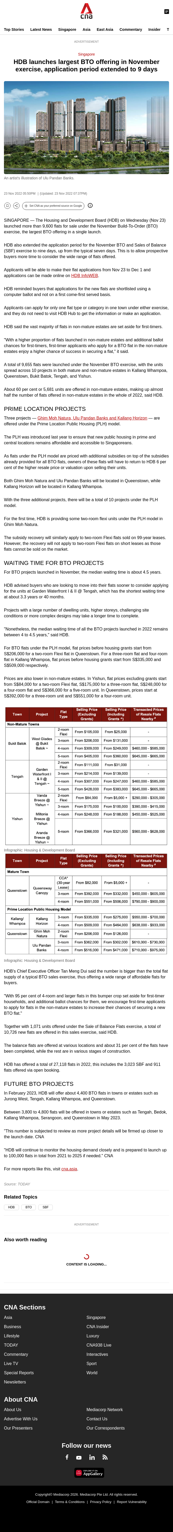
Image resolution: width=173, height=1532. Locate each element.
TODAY (11, 1345)
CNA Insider (97, 1326)
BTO (29, 1207)
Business (12, 1326)
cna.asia (69, 1169)
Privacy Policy (101, 1502)
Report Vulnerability (132, 1502)
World (92, 1373)
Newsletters (15, 1382)
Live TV (11, 1363)
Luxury (92, 1336)
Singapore (67, 29)
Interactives (97, 1354)
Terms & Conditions (70, 1502)
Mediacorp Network (104, 1409)
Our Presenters (18, 1428)
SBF (45, 1207)
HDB (11, 1207)
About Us (12, 1409)
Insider (154, 29)
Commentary (130, 29)
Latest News (41, 29)
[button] (53, 206)
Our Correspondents (105, 1428)
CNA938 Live (98, 1345)
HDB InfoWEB (84, 275)
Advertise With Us (20, 1419)
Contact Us (96, 1419)
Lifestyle (12, 1336)
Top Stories (14, 29)
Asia (86, 29)
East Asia (105, 29)
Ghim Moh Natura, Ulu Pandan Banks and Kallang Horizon (92, 418)
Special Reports (19, 1373)
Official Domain (38, 1502)
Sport (91, 1363)
